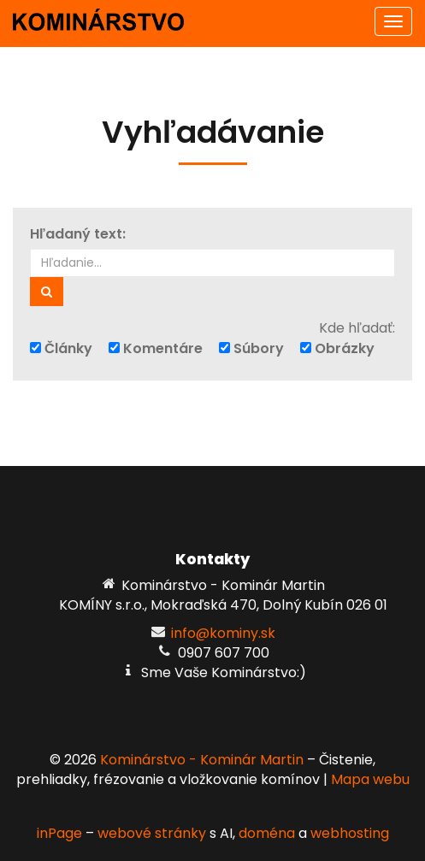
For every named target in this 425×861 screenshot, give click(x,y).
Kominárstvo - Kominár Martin (202, 760)
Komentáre (156, 348)
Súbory (251, 348)
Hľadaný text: (78, 234)
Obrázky (337, 348)
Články (61, 348)
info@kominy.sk (223, 633)
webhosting (349, 833)
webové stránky (151, 833)
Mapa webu (370, 779)
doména (267, 833)
